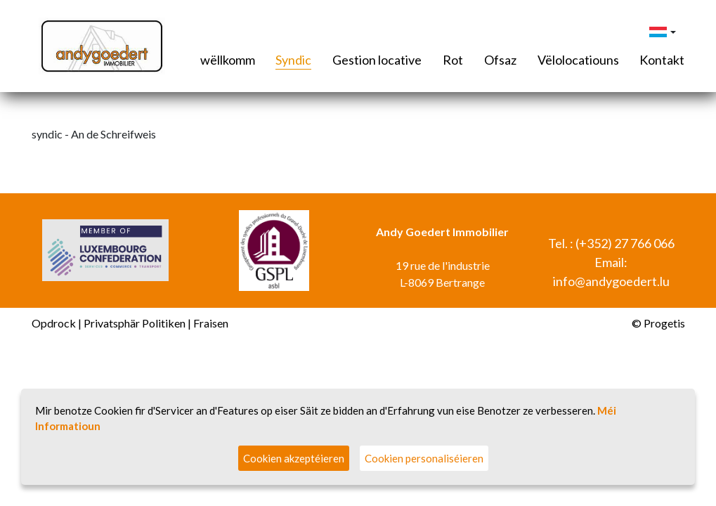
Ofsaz (500, 59)
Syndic (293, 59)
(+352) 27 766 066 (625, 243)
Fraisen (210, 323)
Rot (453, 59)
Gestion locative (377, 59)
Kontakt (661, 59)
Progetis (664, 323)
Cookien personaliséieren (424, 458)
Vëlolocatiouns (578, 59)
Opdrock (54, 323)
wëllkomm (227, 59)
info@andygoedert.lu (611, 281)
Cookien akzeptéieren (293, 458)
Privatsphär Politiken (134, 323)
